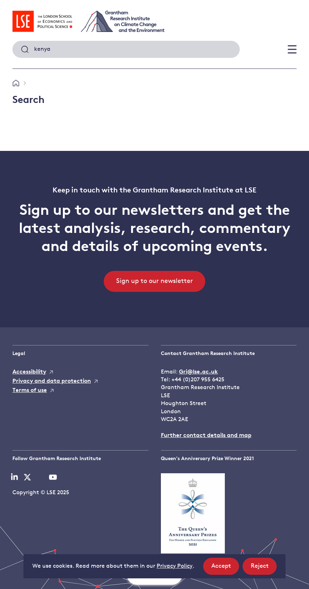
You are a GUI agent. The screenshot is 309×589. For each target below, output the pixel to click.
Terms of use (29, 390)
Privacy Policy (175, 566)
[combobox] (126, 49)
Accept (225, 568)
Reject (264, 568)
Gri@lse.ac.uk (198, 372)
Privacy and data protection (51, 381)
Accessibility (29, 372)
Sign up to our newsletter (154, 281)
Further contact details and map (206, 435)
